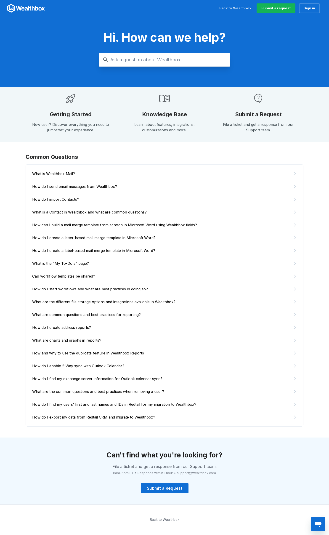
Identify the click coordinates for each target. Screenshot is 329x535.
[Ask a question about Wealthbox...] (164, 60)
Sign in (309, 8)
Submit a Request (258, 114)
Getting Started (71, 114)
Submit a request (276, 8)
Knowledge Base (164, 114)
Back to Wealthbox (235, 8)
